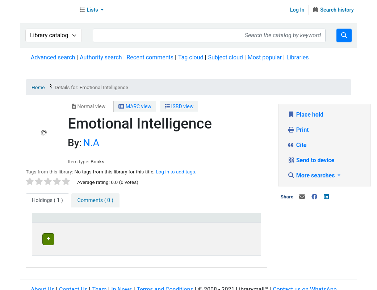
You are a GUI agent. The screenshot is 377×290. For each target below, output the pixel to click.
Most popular (265, 57)
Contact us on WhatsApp (304, 282)
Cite (297, 145)
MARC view (134, 106)
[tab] (95, 200)
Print (298, 129)
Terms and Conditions (165, 282)
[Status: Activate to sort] (239, 221)
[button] (91, 10)
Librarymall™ (47, 10)
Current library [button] (106, 221)
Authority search (101, 57)
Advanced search (53, 57)
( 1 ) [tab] (47, 200)
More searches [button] (312, 175)
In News (121, 282)
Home (38, 87)
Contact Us (73, 282)
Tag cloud (191, 57)
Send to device (311, 160)
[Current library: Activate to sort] (119, 221)
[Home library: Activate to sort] (186, 221)
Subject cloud (225, 57)
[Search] (344, 35)
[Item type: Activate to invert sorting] (58, 221)
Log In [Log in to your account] (297, 10)
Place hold (305, 114)
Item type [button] (48, 221)
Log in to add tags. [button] (176, 172)
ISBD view (179, 106)
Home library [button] (173, 221)
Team (99, 282)
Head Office (105, 238)
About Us (42, 282)
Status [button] (230, 221)
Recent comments (149, 57)
